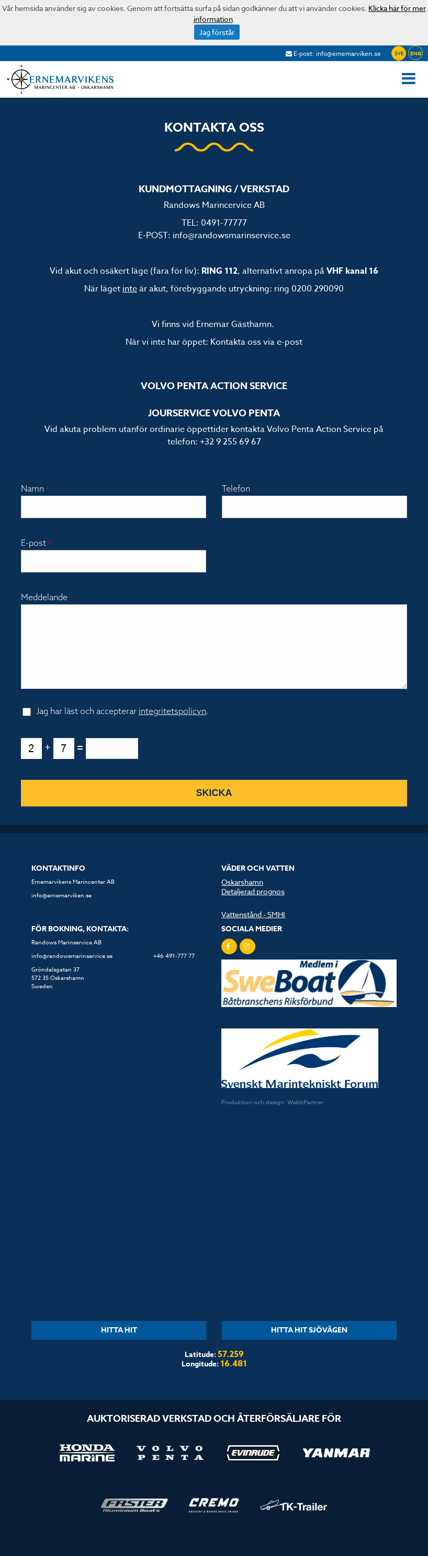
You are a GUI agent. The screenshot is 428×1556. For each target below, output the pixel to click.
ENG (415, 53)
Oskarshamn (242, 897)
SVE (399, 53)
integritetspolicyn (172, 725)
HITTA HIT (119, 1344)
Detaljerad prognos (253, 906)
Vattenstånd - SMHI (253, 929)
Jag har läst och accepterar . (122, 725)
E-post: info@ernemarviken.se (333, 53)
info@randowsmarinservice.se (231, 235)
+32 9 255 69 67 (230, 442)
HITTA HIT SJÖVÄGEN (309, 1344)
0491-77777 (224, 223)
